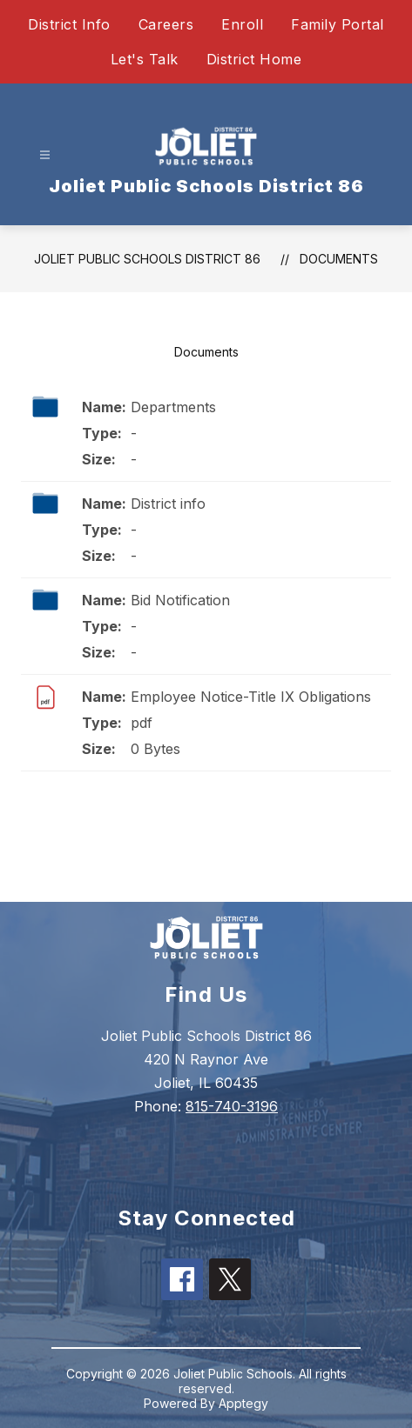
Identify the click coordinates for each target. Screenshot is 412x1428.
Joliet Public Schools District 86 (147, 258)
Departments (173, 407)
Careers (166, 24)
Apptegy (243, 1403)
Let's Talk (145, 59)
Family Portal (337, 24)
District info (168, 503)
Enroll (242, 24)
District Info (69, 24)
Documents (339, 258)
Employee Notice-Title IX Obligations (251, 696)
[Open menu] (45, 155)
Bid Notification (180, 600)
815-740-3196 (232, 1106)
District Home (254, 59)
